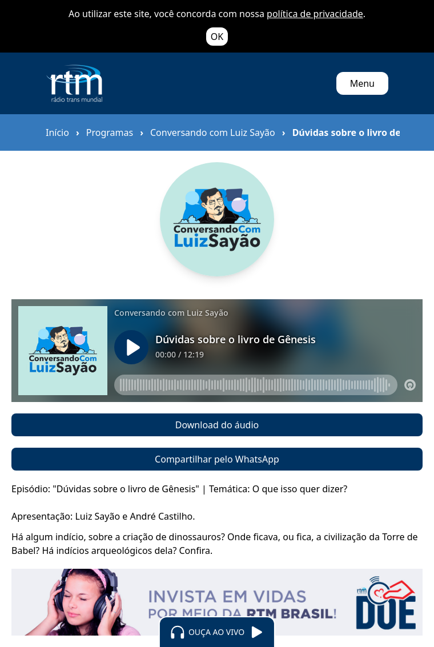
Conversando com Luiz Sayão (212, 132)
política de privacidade (315, 13)
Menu (362, 83)
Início (57, 132)
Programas (109, 132)
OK (217, 36)
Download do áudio (217, 425)
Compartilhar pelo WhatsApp (217, 459)
